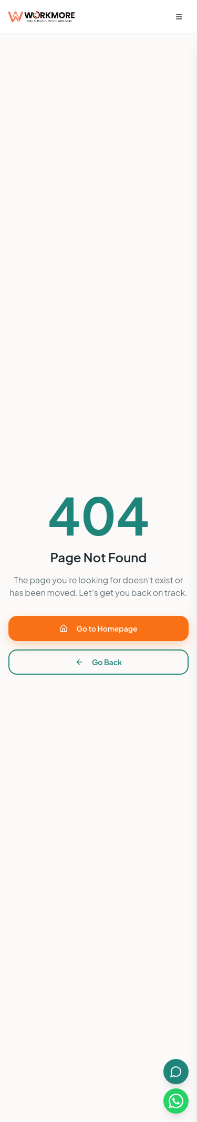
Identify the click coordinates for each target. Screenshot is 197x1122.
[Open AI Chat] (176, 1071)
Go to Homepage (98, 628)
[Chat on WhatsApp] (176, 1101)
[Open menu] (179, 16)
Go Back (98, 662)
